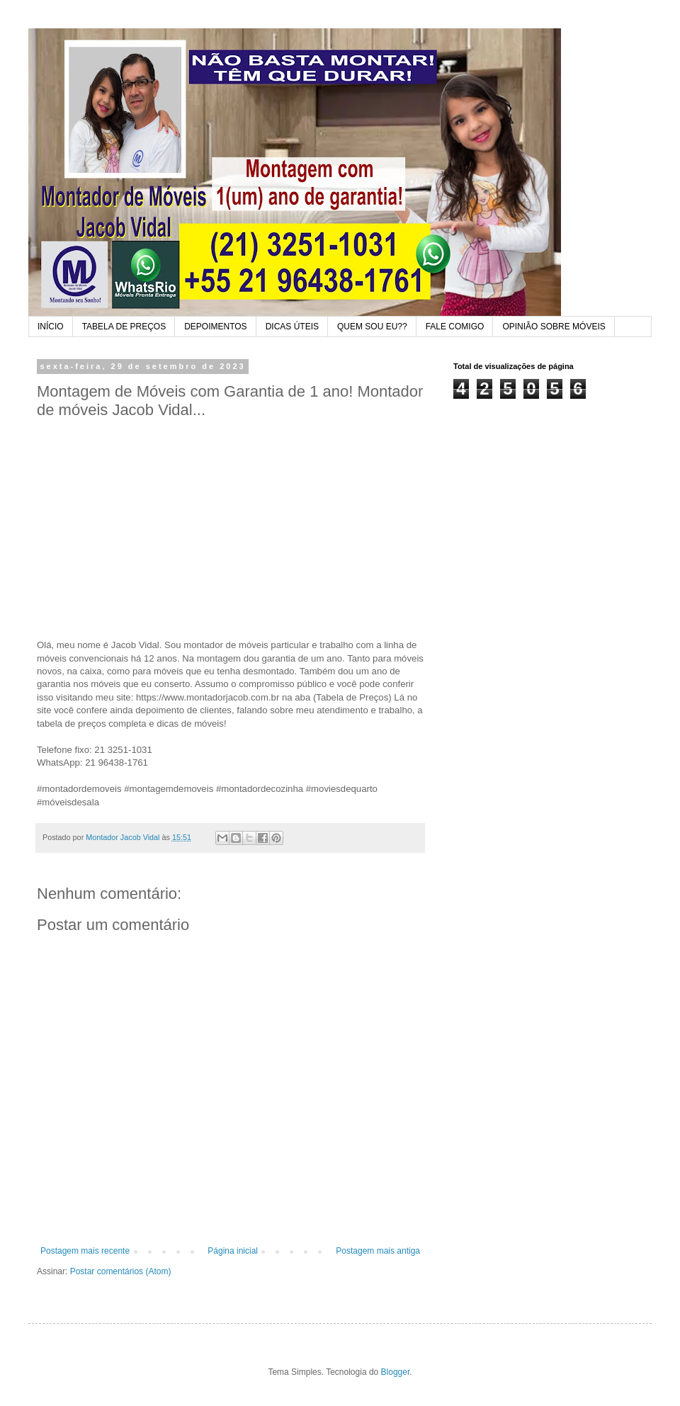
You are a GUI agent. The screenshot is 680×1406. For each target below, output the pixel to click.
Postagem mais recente (85, 1251)
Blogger (395, 1372)
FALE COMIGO (455, 326)
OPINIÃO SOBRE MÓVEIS (553, 326)
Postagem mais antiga (378, 1251)
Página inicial (233, 1251)
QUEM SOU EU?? (372, 326)
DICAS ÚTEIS (292, 326)
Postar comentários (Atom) (120, 1271)
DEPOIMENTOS (215, 326)
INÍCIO (51, 326)
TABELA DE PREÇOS (124, 326)
